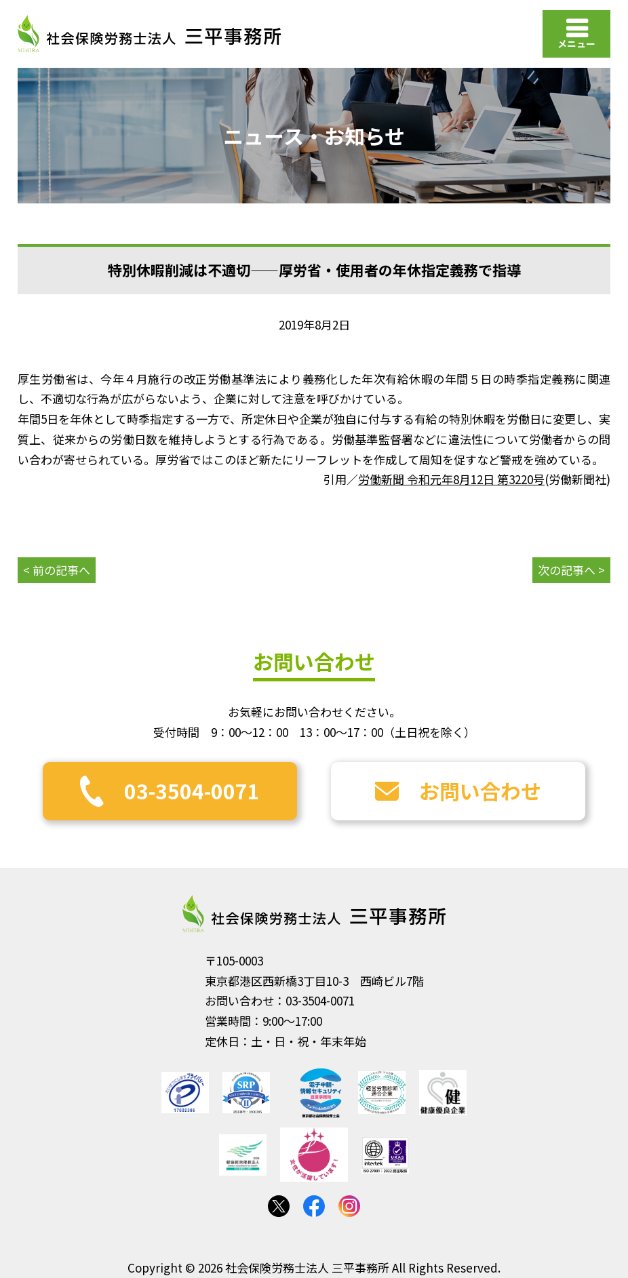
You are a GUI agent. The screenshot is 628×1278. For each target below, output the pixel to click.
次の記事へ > (571, 569)
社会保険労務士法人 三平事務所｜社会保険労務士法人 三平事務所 (149, 34)
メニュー (576, 43)
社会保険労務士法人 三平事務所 (314, 914)
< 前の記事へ (56, 569)
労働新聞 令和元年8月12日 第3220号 (451, 479)
